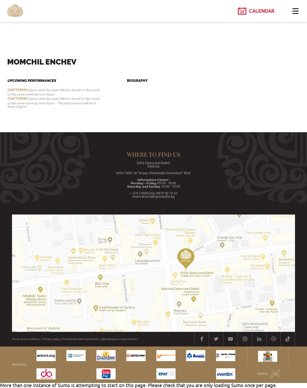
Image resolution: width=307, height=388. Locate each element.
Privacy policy (51, 339)
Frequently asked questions (81, 339)
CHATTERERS (17, 90)
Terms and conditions (26, 339)
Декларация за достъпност (119, 339)
